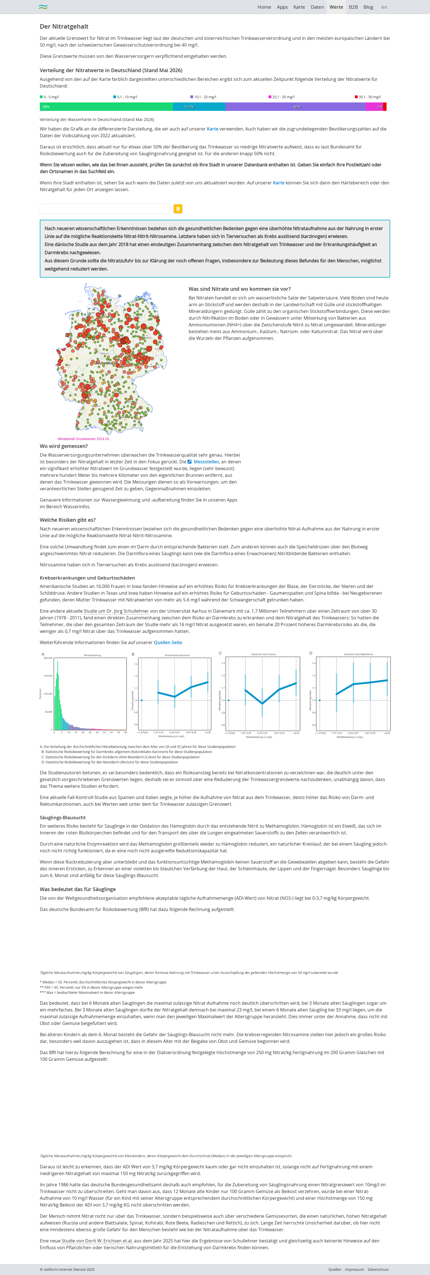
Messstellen (206, 462)
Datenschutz (378, 1269)
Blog (368, 7)
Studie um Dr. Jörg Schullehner (116, 611)
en (384, 7)
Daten (317, 7)
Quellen (335, 1269)
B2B (353, 7)
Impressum (354, 1269)
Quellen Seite (168, 642)
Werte (336, 7)
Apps (282, 7)
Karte (299, 7)
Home (264, 7)
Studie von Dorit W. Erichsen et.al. (97, 1241)
